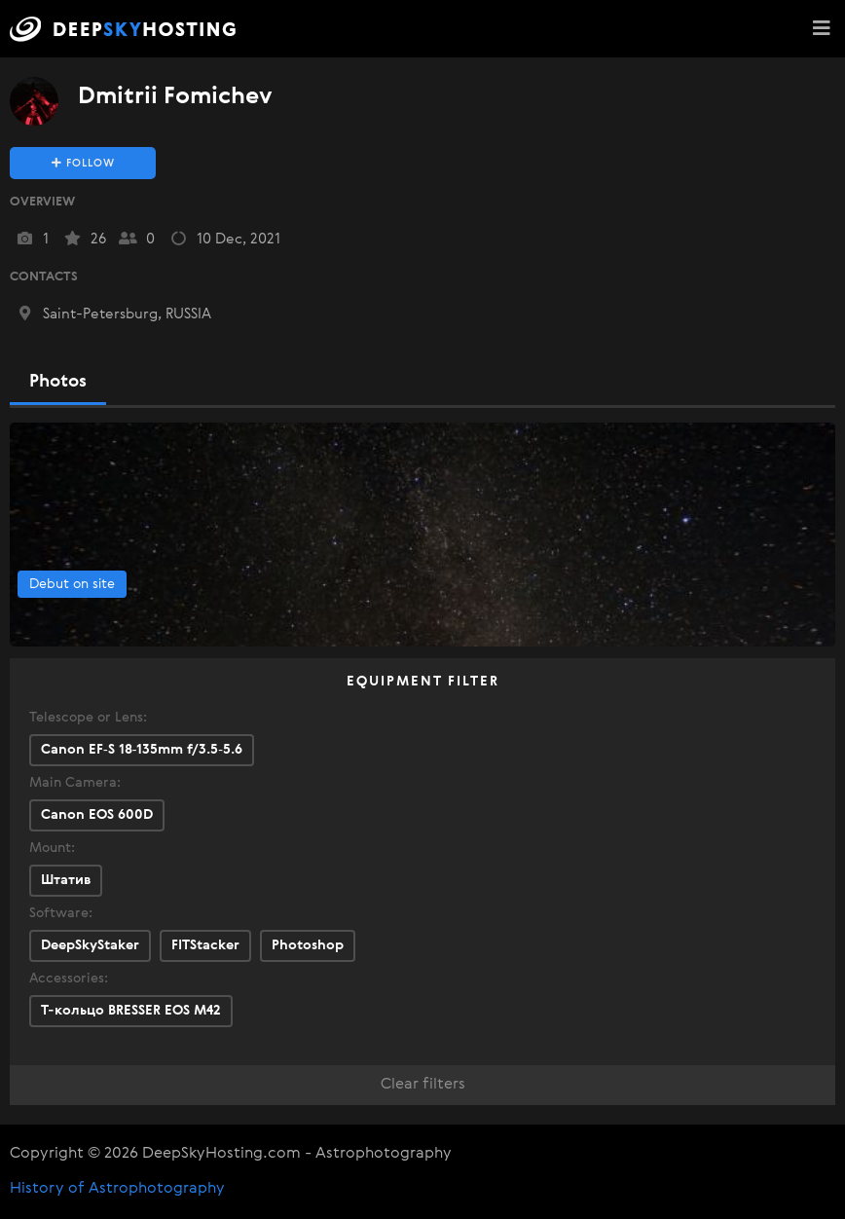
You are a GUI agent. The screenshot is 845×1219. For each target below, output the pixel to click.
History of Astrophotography (117, 1189)
